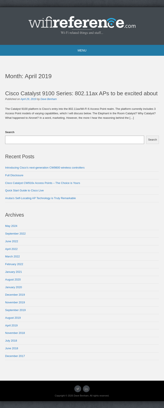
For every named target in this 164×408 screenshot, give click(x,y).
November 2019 (15, 302)
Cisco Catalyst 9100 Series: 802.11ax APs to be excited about (81, 93)
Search (9, 132)
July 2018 (11, 340)
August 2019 (13, 317)
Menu (82, 50)
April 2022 (11, 249)
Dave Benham (49, 99)
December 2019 (15, 294)
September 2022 (15, 233)
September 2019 (15, 310)
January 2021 (13, 271)
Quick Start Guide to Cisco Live (24, 190)
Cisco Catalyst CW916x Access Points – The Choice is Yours (42, 183)
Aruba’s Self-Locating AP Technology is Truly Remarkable (40, 198)
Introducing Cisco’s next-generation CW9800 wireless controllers (45, 167)
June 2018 (11, 348)
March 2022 (12, 256)
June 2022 (11, 241)
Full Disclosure (14, 175)
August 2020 (13, 279)
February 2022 (14, 264)
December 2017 (15, 356)
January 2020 (13, 287)
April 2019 (11, 325)
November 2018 (15, 333)
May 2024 (11, 225)
